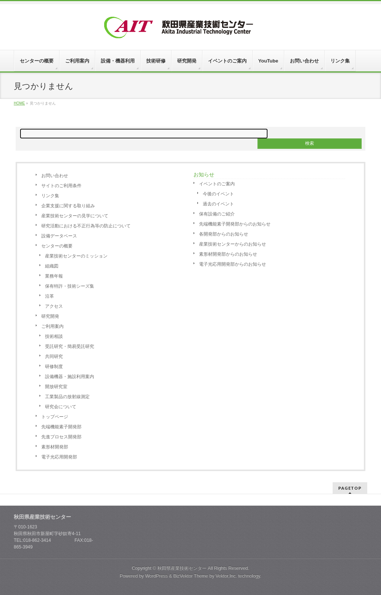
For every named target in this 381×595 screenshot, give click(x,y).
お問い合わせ (54, 175)
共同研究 (54, 356)
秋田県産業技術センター (181, 568)
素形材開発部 (54, 447)
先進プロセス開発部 (61, 436)
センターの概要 (57, 246)
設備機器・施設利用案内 (69, 376)
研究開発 (50, 316)
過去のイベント (218, 204)
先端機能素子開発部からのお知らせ (234, 224)
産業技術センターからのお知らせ (232, 244)
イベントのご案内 (217, 183)
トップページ (54, 416)
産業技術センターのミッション (76, 256)
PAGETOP (350, 488)
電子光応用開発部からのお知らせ (232, 264)
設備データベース (59, 236)
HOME (19, 103)
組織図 (51, 266)
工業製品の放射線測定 (67, 396)
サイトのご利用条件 (61, 185)
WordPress (156, 576)
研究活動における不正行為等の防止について (86, 225)
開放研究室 (56, 386)
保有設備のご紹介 (217, 214)
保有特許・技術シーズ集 (69, 286)
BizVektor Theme (190, 576)
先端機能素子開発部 (61, 426)
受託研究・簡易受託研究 (69, 346)
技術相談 (54, 336)
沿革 (49, 296)
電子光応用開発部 (59, 457)
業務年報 (54, 276)
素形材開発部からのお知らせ (228, 254)
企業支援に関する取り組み (68, 205)
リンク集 (50, 195)
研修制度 (54, 366)
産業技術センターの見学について (74, 215)
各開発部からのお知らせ (223, 234)
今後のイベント (218, 193)
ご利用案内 (52, 326)
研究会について (60, 406)
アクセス (54, 306)
